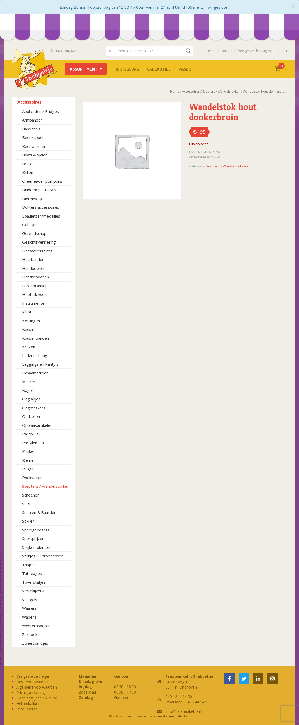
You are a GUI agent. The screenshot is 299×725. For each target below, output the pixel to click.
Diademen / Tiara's (39, 189)
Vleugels (29, 599)
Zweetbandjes (35, 643)
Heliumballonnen (220, 50)
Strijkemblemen (36, 547)
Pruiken (28, 451)
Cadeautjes (159, 69)
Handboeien (33, 268)
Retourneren (27, 709)
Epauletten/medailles (41, 216)
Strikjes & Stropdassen (42, 555)
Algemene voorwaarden (36, 687)
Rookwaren (32, 477)
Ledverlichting (34, 355)
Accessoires (29, 102)
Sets (26, 503)
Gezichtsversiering (39, 242)
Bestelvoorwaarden (33, 681)
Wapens (29, 617)
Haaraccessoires (37, 250)
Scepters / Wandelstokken (45, 486)
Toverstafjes (34, 582)
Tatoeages (32, 573)
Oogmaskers (33, 407)
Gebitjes (30, 224)
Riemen (29, 460)
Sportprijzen (33, 538)
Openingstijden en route (36, 698)
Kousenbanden (35, 338)
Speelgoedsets (36, 529)
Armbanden (32, 120)
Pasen (185, 69)
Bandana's (31, 128)
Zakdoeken (32, 634)
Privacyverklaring (30, 692)
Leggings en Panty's (40, 364)
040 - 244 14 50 (64, 50)
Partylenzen (33, 442)
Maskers (30, 381)
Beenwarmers (35, 146)
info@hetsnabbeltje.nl (184, 711)
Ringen (28, 468)
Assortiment (83, 69)
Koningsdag (126, 69)
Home (174, 91)
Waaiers (29, 608)
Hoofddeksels (34, 294)
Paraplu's (30, 433)
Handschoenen (35, 276)
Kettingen (31, 320)
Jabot (27, 311)
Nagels (28, 390)
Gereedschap (34, 233)
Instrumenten (34, 303)
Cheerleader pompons (42, 181)
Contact (281, 50)
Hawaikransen (34, 285)
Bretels (28, 163)
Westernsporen (36, 625)
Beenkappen (33, 137)
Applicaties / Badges (40, 111)
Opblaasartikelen (37, 425)
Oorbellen (31, 416)
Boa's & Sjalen (34, 154)
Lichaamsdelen (35, 373)
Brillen (27, 172)
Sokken (28, 521)
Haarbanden (33, 259)
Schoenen (30, 495)
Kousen (29, 329)
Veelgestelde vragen (254, 50)
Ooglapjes (31, 399)
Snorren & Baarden (39, 512)
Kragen (28, 346)
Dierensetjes (34, 198)
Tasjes (28, 564)
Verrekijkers (33, 590)
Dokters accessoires (40, 207)
